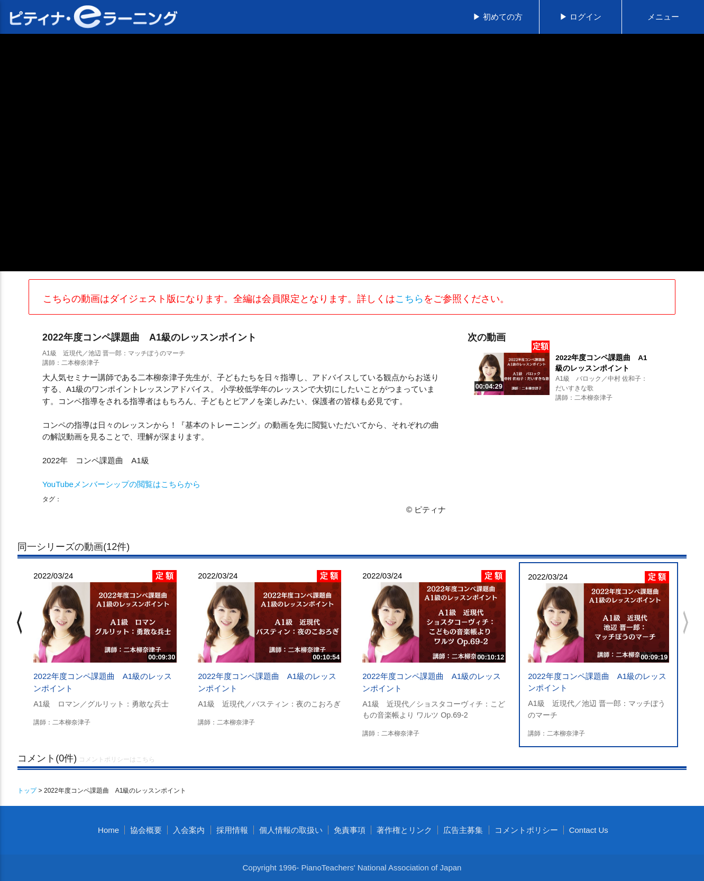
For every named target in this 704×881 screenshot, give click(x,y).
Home (108, 829)
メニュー (663, 16)
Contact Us (588, 829)
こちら (409, 298)
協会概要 (146, 829)
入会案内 (189, 829)
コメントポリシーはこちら (117, 759)
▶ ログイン (580, 16)
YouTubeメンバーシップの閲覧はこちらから (121, 484)
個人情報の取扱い (291, 829)
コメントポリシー (526, 829)
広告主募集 (463, 829)
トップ (26, 790)
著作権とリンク (404, 829)
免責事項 (349, 829)
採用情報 (232, 829)
